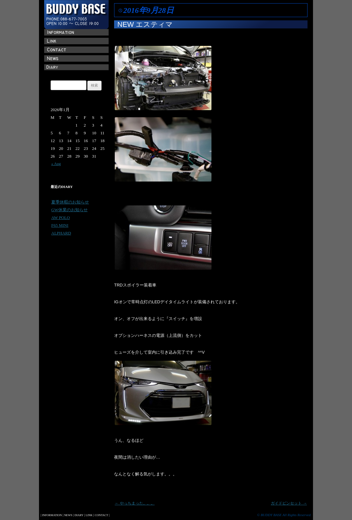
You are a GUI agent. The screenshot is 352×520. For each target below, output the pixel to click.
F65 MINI (59, 225)
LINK (89, 515)
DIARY (78, 515)
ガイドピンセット (289, 503)
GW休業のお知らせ (69, 209)
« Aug (56, 163)
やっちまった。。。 (135, 503)
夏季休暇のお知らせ (70, 202)
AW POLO (60, 217)
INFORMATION (52, 515)
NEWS (68, 515)
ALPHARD (61, 233)
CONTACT (101, 515)
